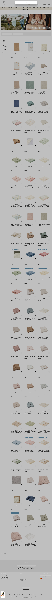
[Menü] (4, 591)
